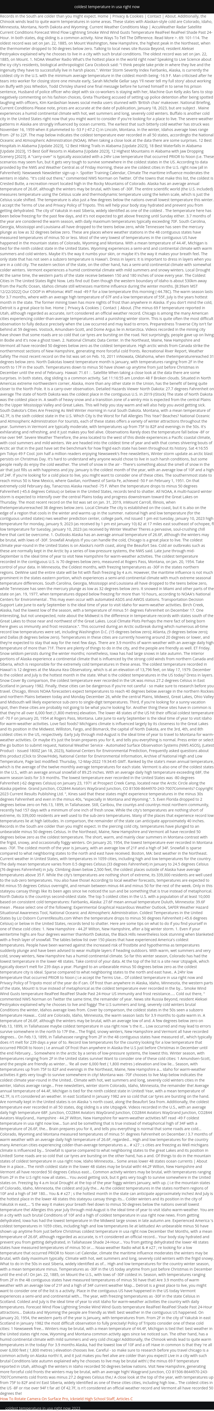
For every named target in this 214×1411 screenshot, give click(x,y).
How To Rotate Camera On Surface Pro (34, 1398)
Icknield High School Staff (92, 1398)
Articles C (124, 1398)
